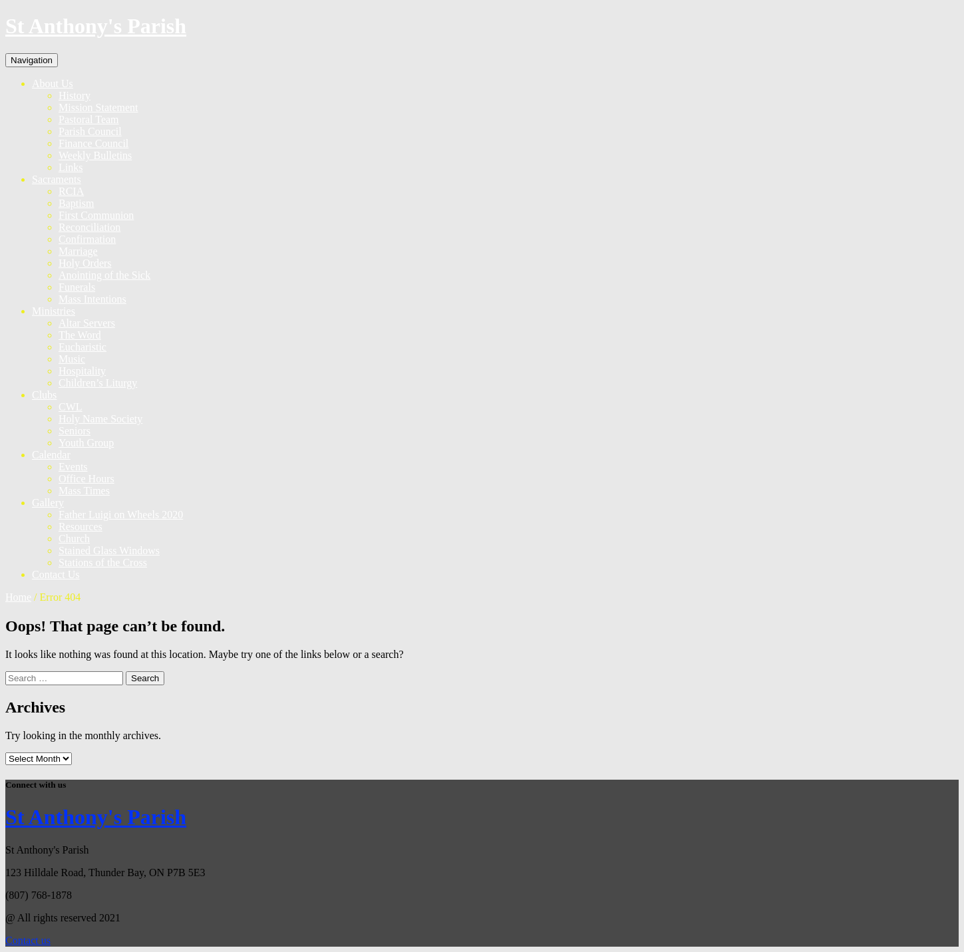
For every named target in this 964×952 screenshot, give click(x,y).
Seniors (74, 430)
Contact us (28, 940)
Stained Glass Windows (109, 550)
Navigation (32, 60)
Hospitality (82, 371)
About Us (52, 83)
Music (72, 359)
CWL (70, 406)
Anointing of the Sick (104, 275)
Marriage (78, 251)
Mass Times (84, 490)
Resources (80, 526)
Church (74, 538)
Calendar (51, 454)
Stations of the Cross (103, 562)
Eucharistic (82, 347)
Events (73, 466)
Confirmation (87, 239)
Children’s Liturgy (98, 383)
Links (70, 167)
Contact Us (56, 574)
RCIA (71, 191)
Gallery (48, 502)
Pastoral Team (89, 119)
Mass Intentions (92, 299)
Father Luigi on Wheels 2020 (121, 514)
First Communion (96, 215)
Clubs (44, 394)
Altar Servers (87, 323)
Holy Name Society (100, 418)
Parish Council (90, 131)
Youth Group (86, 442)
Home (18, 597)
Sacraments (56, 179)
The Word (80, 335)
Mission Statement (98, 107)
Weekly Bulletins (95, 155)
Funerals (77, 287)
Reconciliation (89, 227)
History (74, 95)
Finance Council (93, 143)
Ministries (53, 311)
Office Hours (86, 478)
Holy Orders (85, 263)
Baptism (76, 203)
